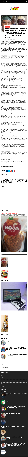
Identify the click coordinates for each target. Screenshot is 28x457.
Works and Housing (4, 387)
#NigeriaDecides (3, 367)
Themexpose (6, 455)
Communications (3, 383)
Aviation (2, 378)
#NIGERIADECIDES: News (5, 365)
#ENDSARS (2, 362)
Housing (2, 386)
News (3, 1)
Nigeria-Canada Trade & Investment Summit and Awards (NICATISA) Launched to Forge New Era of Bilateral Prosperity (16, 436)
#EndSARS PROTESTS (4, 364)
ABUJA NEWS (3, 375)
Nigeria (6, 1)
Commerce (2, 381)
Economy (2, 384)
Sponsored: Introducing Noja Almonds (9, 211)
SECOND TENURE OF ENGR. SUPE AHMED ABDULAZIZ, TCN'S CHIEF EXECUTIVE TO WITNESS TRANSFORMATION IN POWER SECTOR (16, 347)
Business (2, 380)
